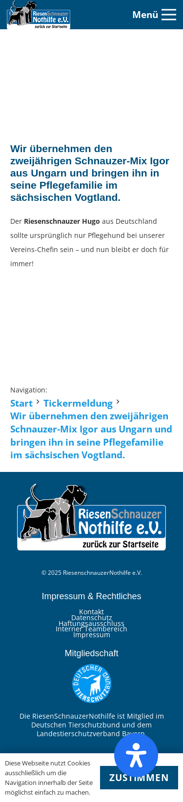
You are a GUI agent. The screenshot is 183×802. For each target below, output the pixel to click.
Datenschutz (91, 617)
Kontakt (91, 611)
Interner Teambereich (91, 628)
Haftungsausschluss (91, 623)
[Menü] (154, 14)
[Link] (38, 14)
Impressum (91, 634)
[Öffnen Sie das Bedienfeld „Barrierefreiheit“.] (136, 755)
